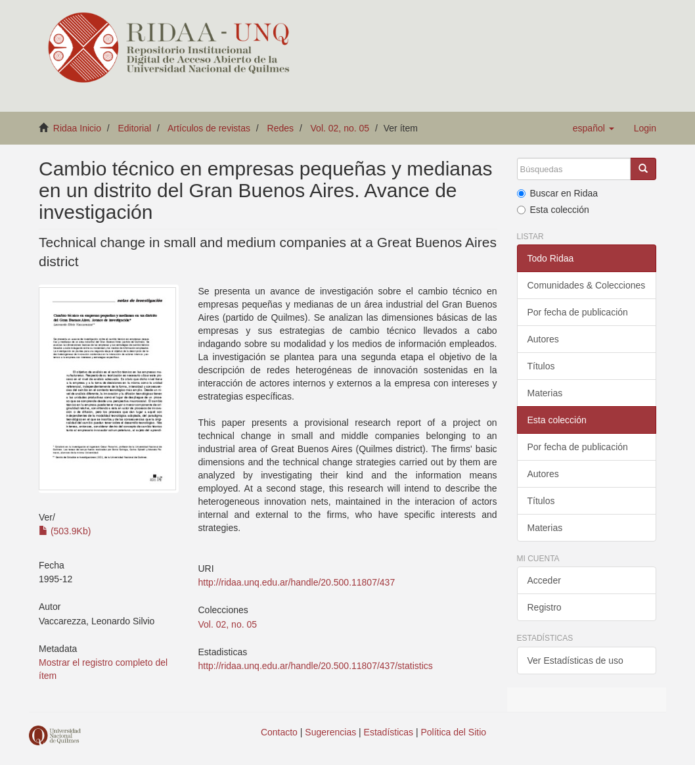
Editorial (135, 128)
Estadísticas (388, 732)
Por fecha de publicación (577, 312)
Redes (280, 128)
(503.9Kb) (65, 531)
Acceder (544, 580)
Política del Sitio (454, 732)
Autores (543, 339)
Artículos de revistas (209, 128)
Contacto (279, 732)
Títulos (541, 366)
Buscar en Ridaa (557, 193)
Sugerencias (330, 732)
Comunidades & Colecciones (586, 285)
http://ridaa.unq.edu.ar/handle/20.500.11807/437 (296, 582)
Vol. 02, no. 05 (340, 128)
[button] (593, 128)
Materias (545, 393)
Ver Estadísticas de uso (575, 660)
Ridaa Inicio (77, 128)
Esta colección (553, 209)
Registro (544, 607)
